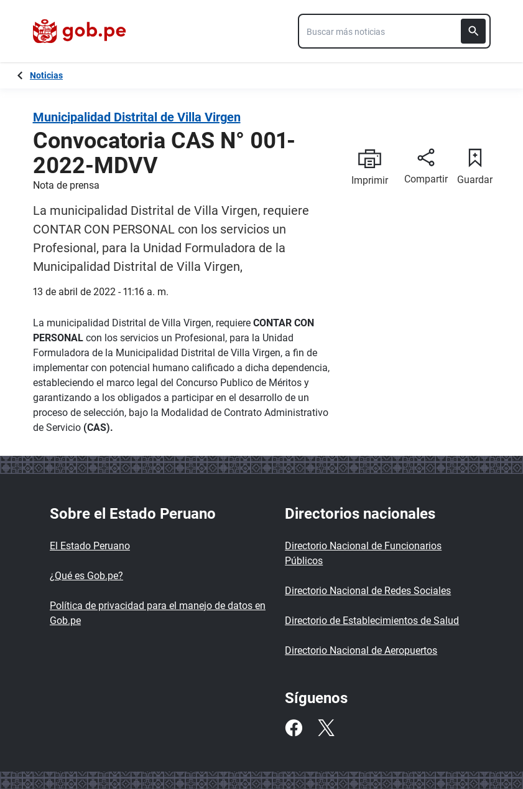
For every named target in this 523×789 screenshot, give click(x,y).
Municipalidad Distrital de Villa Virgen (137, 117)
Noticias (46, 75)
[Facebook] (293, 728)
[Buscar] (473, 31)
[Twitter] (326, 728)
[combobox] (394, 31)
